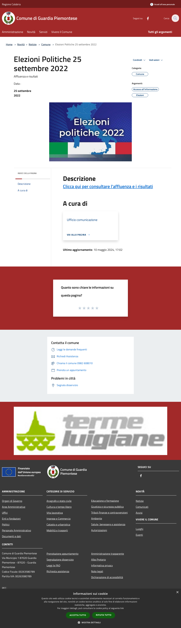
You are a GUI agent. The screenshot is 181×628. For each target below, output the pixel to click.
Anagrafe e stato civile (59, 501)
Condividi (139, 60)
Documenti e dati (11, 536)
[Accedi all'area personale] (162, 4)
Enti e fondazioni (11, 519)
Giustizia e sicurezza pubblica (107, 507)
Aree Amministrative (13, 507)
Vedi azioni (156, 60)
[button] (90, 622)
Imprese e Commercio (58, 519)
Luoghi (139, 529)
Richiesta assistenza (58, 571)
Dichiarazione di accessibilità (107, 577)
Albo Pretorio (98, 559)
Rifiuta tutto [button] (103, 615)
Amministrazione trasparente (107, 554)
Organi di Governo (12, 501)
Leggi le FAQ (53, 565)
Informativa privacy (102, 565)
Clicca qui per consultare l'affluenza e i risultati (108, 186)
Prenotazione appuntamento (62, 554)
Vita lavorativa (55, 513)
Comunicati (142, 507)
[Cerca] (175, 18)
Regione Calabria (11, 4)
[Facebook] (146, 18)
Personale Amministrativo (16, 530)
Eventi (139, 535)
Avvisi (139, 513)
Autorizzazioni (99, 530)
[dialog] (90, 608)
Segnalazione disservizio (60, 559)
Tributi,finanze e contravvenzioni (109, 512)
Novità (21, 44)
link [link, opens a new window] (122, 608)
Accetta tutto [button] (78, 615)
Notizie (33, 44)
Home (9, 44)
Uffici (5, 513)
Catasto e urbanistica (58, 524)
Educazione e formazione (105, 501)
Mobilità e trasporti (57, 530)
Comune (45, 44)
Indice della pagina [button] (27, 173)
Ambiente (96, 518)
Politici (6, 524)
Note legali (97, 571)
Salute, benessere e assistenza (108, 524)
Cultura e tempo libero (59, 507)
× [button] (177, 592)
